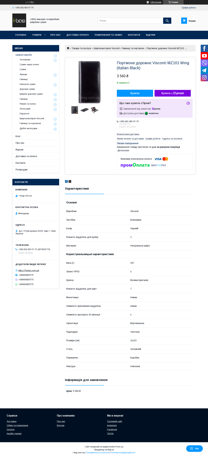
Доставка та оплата (26, 156)
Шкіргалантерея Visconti (107, 48)
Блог (18, 136)
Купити (135, 93)
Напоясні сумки (27, 84)
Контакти (134, 35)
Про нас (55, 35)
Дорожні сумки (27, 89)
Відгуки (150, 35)
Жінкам (23, 74)
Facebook (112, 429)
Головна (20, 35)
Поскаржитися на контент (97, 452)
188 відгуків (155, 2)
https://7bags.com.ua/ (28, 270)
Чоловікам (25, 59)
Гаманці (24, 79)
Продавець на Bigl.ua (104, 450)
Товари (36, 35)
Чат (194, 448)
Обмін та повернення (17, 425)
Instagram (112, 425)
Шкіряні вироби (24, 54)
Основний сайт (114, 421)
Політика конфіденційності (122, 452)
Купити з (172, 93)
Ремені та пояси (28, 104)
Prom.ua (119, 447)
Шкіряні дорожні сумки (31, 94)
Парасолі (24, 113)
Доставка (11, 421)
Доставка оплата (77, 35)
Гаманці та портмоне (133, 48)
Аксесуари (25, 108)
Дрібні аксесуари (28, 128)
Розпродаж (21, 169)
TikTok (110, 433)
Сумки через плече (29, 64)
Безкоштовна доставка (128, 134)
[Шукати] (167, 21)
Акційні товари (14, 433)
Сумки (23, 69)
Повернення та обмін (108, 35)
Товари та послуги (81, 48)
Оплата (10, 429)
